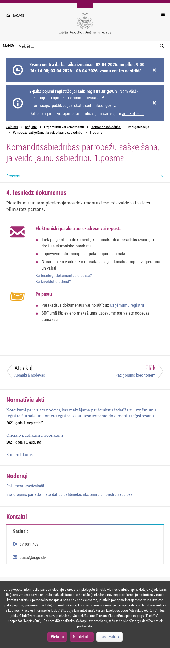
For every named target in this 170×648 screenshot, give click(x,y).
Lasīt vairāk (109, 636)
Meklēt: (9, 45)
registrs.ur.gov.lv (102, 91)
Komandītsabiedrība (106, 127)
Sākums (12, 127)
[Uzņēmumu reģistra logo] (85, 26)
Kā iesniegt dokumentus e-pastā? (64, 275)
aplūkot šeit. (133, 113)
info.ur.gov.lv (104, 105)
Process (13, 175)
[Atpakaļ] (42, 372)
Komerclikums (19, 454)
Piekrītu (57, 636)
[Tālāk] (127, 372)
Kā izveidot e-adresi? (53, 281)
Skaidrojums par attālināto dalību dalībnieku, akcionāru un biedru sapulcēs (69, 494)
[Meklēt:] (163, 46)
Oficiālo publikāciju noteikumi (34, 435)
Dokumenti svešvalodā (25, 485)
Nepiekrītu (81, 636)
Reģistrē (31, 127)
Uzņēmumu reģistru (127, 305)
